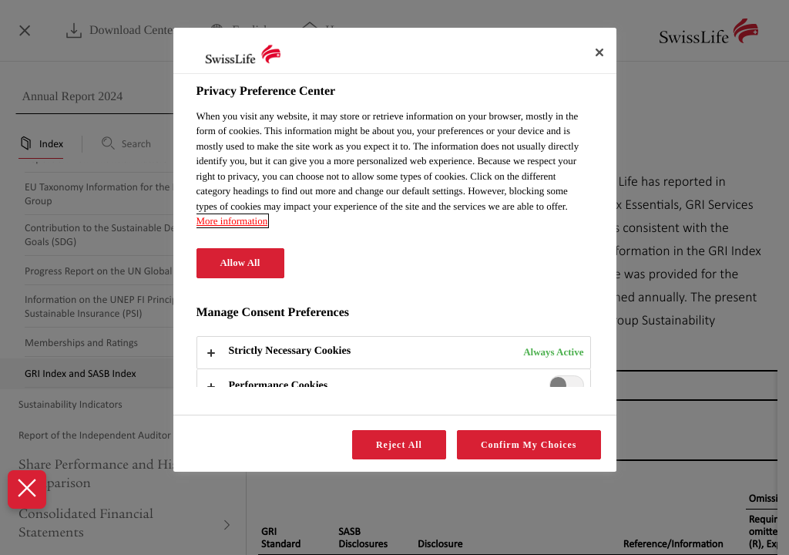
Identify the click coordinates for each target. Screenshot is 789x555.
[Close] (599, 52)
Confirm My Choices (529, 444)
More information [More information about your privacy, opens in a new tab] (232, 221)
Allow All (240, 262)
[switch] (566, 385)
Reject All (399, 444)
